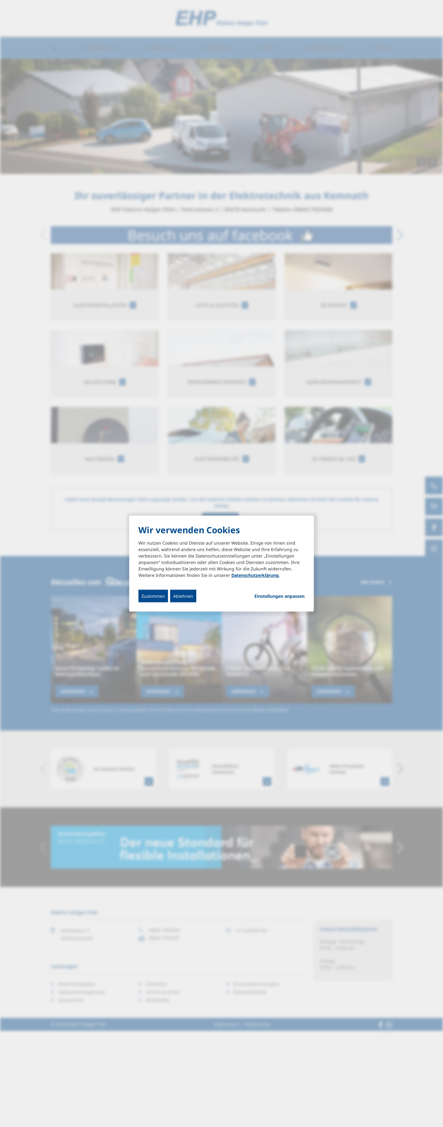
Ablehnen (183, 596)
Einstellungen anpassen (279, 596)
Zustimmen (153, 596)
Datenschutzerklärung (255, 575)
